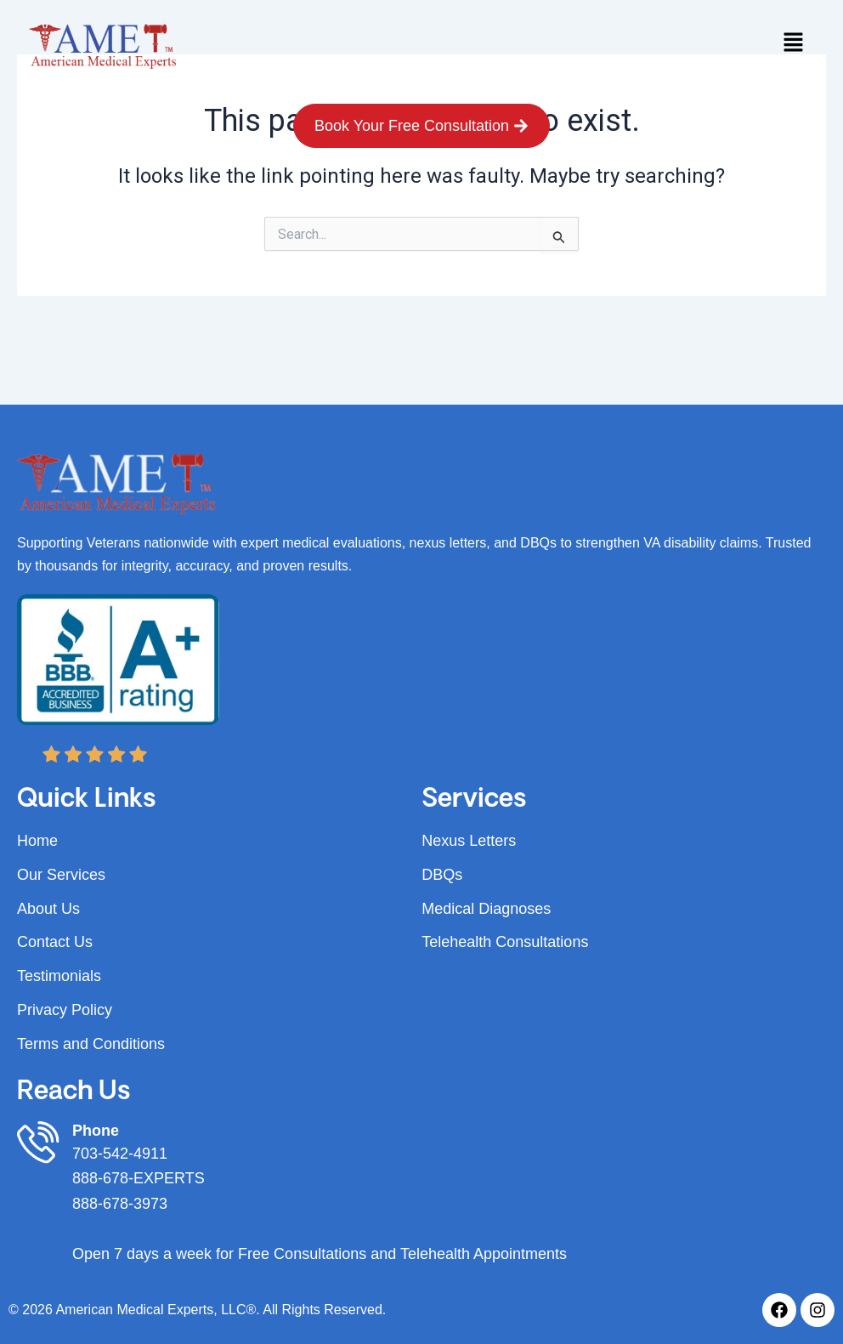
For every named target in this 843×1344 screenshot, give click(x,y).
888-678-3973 (119, 1203)
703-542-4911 (119, 1153)
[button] (793, 43)
